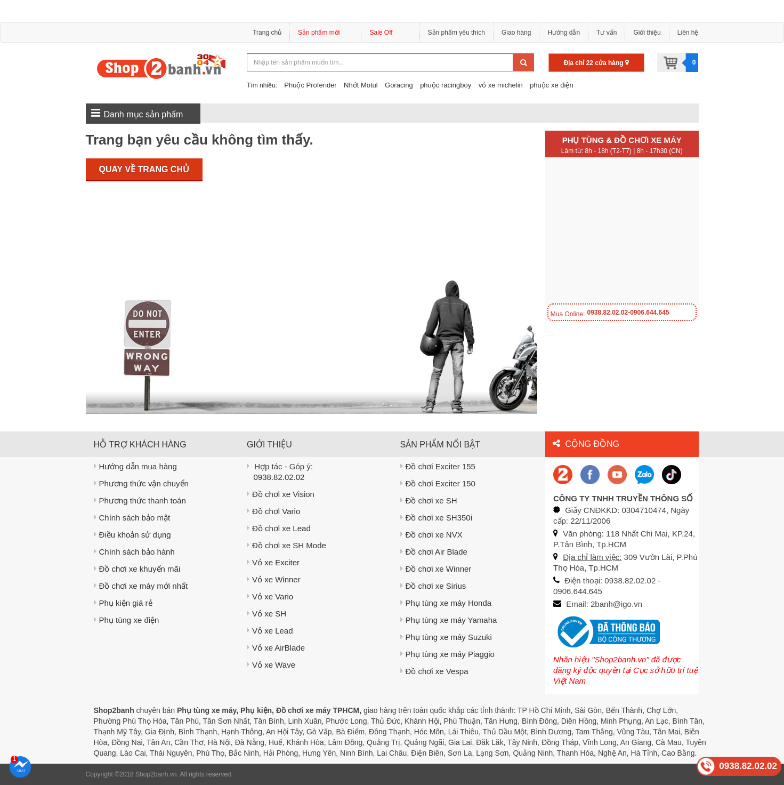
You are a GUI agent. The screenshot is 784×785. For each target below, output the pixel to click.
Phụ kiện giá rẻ (123, 602)
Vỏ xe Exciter (273, 562)
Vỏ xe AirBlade (276, 647)
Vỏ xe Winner (274, 579)
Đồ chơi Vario (273, 511)
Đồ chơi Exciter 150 (437, 483)
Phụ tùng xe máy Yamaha (448, 619)
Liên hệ (688, 32)
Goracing (399, 85)
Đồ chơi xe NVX (431, 534)
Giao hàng (516, 32)
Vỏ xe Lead (270, 630)
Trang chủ (267, 32)
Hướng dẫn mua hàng (135, 466)
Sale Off (380, 32)
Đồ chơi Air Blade (433, 551)
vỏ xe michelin (501, 85)
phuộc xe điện (551, 85)
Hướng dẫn (563, 32)
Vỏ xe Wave (271, 664)
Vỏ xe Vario (270, 596)
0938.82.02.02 (279, 477)
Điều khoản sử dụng (132, 534)
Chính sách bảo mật (132, 517)
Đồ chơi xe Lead (279, 528)
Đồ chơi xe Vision (280, 494)
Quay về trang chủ (144, 169)
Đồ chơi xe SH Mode (286, 545)
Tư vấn (606, 32)
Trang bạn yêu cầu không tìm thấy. (199, 139)
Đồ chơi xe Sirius (433, 585)
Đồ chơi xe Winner (436, 568)
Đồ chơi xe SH (428, 500)
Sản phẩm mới (325, 34)
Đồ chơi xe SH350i (436, 517)
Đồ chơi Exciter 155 (437, 466)
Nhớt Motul (361, 85)
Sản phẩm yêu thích (456, 32)
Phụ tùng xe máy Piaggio (447, 654)
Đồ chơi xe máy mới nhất (141, 585)
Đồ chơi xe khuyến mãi (137, 568)
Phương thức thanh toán (140, 500)
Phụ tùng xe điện (126, 619)
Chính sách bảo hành (134, 551)
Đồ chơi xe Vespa (434, 671)
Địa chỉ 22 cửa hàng (596, 63)
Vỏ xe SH (266, 613)
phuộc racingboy (445, 85)
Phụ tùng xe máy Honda (446, 602)
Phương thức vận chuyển (141, 483)
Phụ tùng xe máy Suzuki (446, 637)
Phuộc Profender (310, 85)
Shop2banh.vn (155, 774)
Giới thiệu (646, 32)
